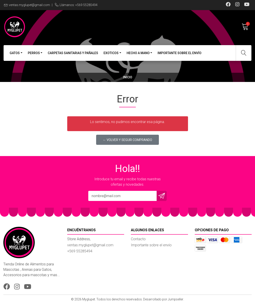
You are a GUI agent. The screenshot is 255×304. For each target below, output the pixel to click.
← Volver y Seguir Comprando (127, 140)
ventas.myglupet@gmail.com (29, 5)
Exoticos (111, 53)
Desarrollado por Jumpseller (163, 299)
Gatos (15, 53)
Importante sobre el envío (179, 53)
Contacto (138, 239)
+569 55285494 (79, 251)
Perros (34, 53)
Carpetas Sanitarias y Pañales (73, 53)
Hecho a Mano (138, 53)
